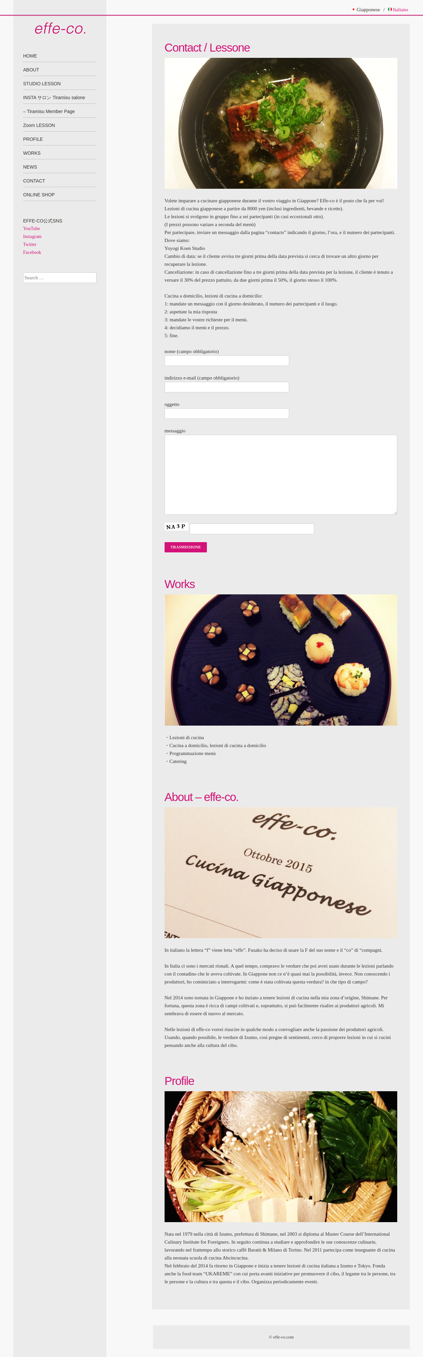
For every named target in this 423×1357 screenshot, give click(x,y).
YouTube (31, 228)
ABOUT (31, 69)
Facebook (32, 252)
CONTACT (34, 180)
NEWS (30, 167)
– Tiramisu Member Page (49, 111)
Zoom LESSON (39, 125)
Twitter (29, 244)
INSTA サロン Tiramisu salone (54, 97)
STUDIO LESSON (42, 83)
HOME (30, 56)
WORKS (32, 153)
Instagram (32, 236)
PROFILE (33, 139)
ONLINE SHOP (39, 194)
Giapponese (366, 9)
